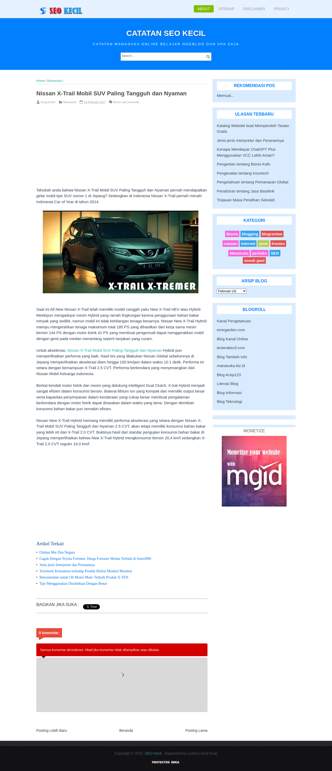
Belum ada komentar (126, 102)
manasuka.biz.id (231, 365)
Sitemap (226, 9)
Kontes (278, 243)
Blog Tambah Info (232, 357)
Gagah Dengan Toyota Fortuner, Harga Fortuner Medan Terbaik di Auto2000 (95, 559)
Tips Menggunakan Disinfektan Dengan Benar (73, 584)
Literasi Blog (227, 383)
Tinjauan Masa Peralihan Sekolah (246, 200)
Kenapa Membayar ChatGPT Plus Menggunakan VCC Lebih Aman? (246, 152)
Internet (248, 243)
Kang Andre (48, 102)
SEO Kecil (153, 753)
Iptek (263, 243)
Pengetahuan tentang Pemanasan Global (252, 182)
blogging (250, 234)
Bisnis (232, 234)
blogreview (272, 234)
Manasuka (70, 102)
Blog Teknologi (229, 401)
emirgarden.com (231, 330)
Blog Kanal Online (232, 339)
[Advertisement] (113, 145)
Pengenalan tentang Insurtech (243, 173)
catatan (231, 243)
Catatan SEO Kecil (166, 33)
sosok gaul (254, 260)
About (203, 9)
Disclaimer (254, 9)
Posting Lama (196, 730)
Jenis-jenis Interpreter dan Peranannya (67, 565)
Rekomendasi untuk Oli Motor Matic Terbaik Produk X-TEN (83, 577)
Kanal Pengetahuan (234, 321)
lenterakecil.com (231, 347)
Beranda (126, 730)
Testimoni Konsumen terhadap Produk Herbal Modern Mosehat (85, 571)
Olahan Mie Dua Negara (57, 552)
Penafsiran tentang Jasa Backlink (245, 191)
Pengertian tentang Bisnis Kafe (243, 164)
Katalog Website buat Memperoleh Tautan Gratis (253, 128)
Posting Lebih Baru (51, 730)
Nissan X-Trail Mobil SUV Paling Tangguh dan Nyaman (114, 350)
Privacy (281, 9)
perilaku (259, 253)
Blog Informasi (229, 392)
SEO (275, 253)
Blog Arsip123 (229, 375)
